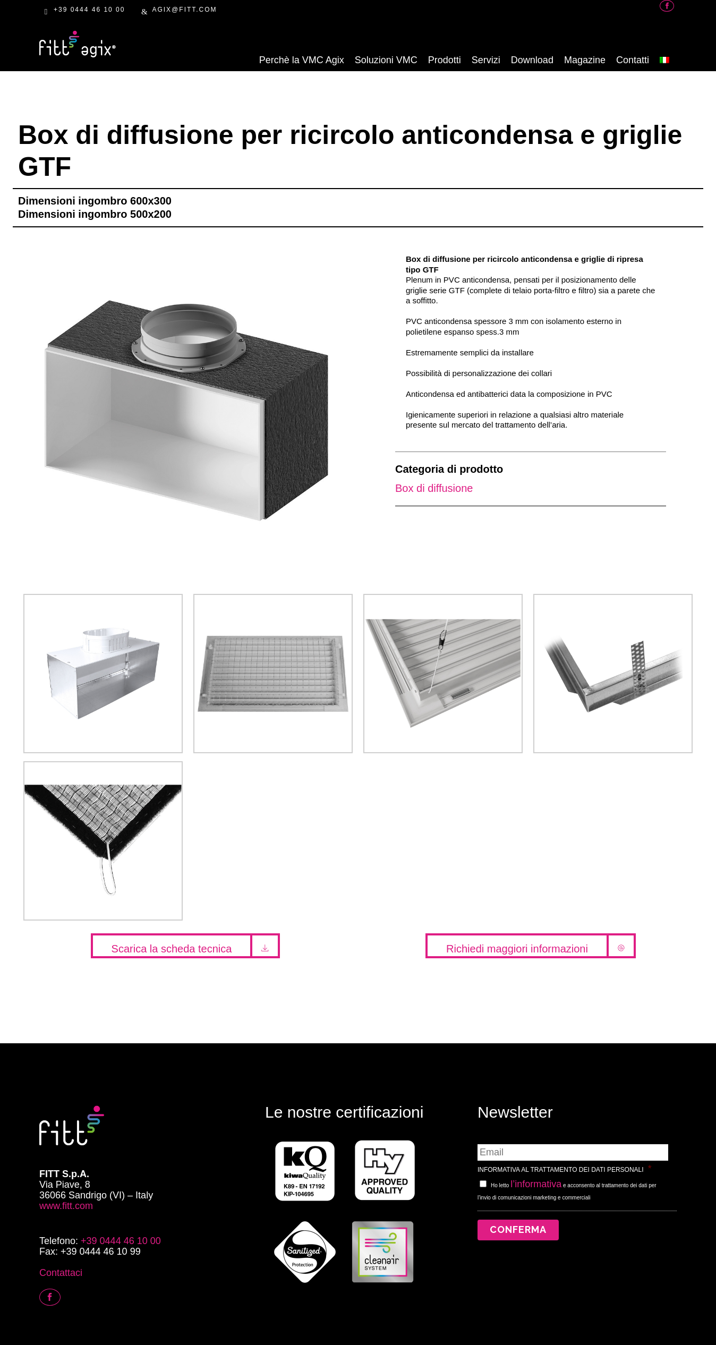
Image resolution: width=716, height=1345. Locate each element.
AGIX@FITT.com (184, 9)
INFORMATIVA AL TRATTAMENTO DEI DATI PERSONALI (565, 1168)
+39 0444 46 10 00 (89, 9)
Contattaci (60, 1272)
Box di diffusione (434, 488)
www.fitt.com (66, 1206)
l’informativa (535, 1184)
